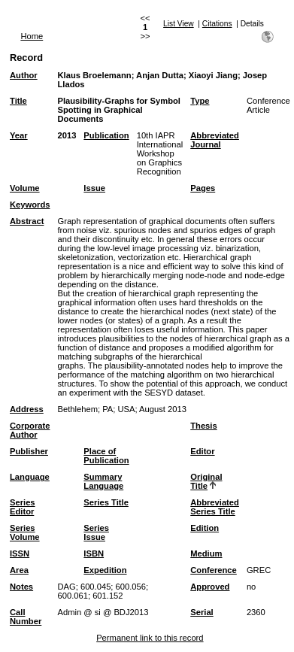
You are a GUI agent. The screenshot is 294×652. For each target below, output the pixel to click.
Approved (209, 586)
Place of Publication (106, 456)
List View (178, 24)
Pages (202, 188)
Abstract (27, 221)
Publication (106, 135)
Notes (21, 586)
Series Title (106, 502)
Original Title (206, 481)
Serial (201, 612)
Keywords (30, 204)
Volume (25, 188)
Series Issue (96, 532)
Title (18, 100)
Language (30, 476)
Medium (206, 553)
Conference (213, 570)
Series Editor (22, 507)
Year (19, 135)
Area (19, 570)
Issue (94, 188)
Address (27, 409)
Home (31, 36)
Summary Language (103, 481)
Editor (202, 451)
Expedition (104, 570)
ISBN (93, 553)
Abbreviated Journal (214, 140)
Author (24, 75)
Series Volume (25, 532)
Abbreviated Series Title (214, 507)
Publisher (29, 451)
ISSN (19, 553)
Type (199, 100)
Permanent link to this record (149, 637)
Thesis (203, 425)
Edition (204, 527)
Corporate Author (30, 430)
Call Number (25, 617)
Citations (217, 24)
